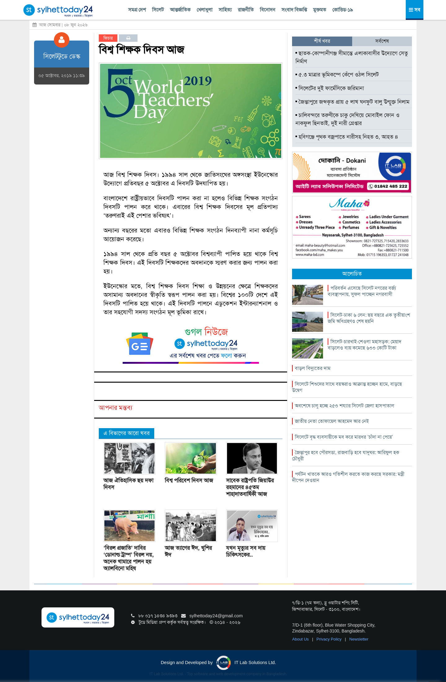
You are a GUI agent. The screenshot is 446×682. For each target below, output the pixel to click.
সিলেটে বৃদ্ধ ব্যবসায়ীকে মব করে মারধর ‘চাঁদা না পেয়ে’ (344, 437)
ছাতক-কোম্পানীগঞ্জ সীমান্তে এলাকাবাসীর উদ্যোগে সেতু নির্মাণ (351, 57)
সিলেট (158, 10)
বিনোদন (267, 10)
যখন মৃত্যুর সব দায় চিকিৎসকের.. (245, 551)
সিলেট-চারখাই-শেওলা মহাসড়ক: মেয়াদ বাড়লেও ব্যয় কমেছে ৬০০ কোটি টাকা (364, 344)
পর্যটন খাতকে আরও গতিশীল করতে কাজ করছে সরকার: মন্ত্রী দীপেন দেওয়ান (348, 477)
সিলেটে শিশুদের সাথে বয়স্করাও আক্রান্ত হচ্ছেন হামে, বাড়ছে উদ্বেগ (347, 387)
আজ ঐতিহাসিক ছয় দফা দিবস (128, 484)
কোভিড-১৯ (342, 10)
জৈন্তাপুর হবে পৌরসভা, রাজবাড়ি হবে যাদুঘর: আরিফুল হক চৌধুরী (345, 455)
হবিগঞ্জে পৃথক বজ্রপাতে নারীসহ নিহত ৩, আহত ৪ (346, 137)
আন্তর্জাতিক (180, 10)
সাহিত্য (225, 10)
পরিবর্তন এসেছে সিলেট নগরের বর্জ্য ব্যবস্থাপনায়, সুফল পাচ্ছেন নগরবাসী (362, 291)
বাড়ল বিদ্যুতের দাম (312, 368)
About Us (301, 639)
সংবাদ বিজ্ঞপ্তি (294, 10)
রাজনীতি (246, 10)
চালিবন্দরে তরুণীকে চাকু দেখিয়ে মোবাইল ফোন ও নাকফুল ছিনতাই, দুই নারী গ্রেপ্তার (347, 119)
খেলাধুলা (204, 10)
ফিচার (108, 38)
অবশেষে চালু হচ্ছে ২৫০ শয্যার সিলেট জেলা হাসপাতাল (344, 405)
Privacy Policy (330, 639)
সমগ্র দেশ (137, 10)
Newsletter (358, 639)
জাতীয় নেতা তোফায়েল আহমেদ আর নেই (332, 421)
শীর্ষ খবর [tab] (322, 41)
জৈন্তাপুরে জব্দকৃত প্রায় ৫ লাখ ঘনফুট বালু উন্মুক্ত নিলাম (352, 102)
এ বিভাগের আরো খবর (126, 433)
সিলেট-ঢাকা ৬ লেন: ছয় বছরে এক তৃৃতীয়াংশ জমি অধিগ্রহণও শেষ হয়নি (369, 318)
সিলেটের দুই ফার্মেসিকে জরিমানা (329, 88)
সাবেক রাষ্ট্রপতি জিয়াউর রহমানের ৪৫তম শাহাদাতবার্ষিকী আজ (250, 487)
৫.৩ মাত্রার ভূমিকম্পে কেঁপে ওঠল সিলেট (337, 74)
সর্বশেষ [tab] (382, 41)
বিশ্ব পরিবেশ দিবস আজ (189, 480)
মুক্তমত (319, 10)
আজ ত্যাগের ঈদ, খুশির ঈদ (188, 551)
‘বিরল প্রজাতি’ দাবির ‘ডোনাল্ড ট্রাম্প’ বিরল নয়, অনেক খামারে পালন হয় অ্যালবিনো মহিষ (128, 558)
